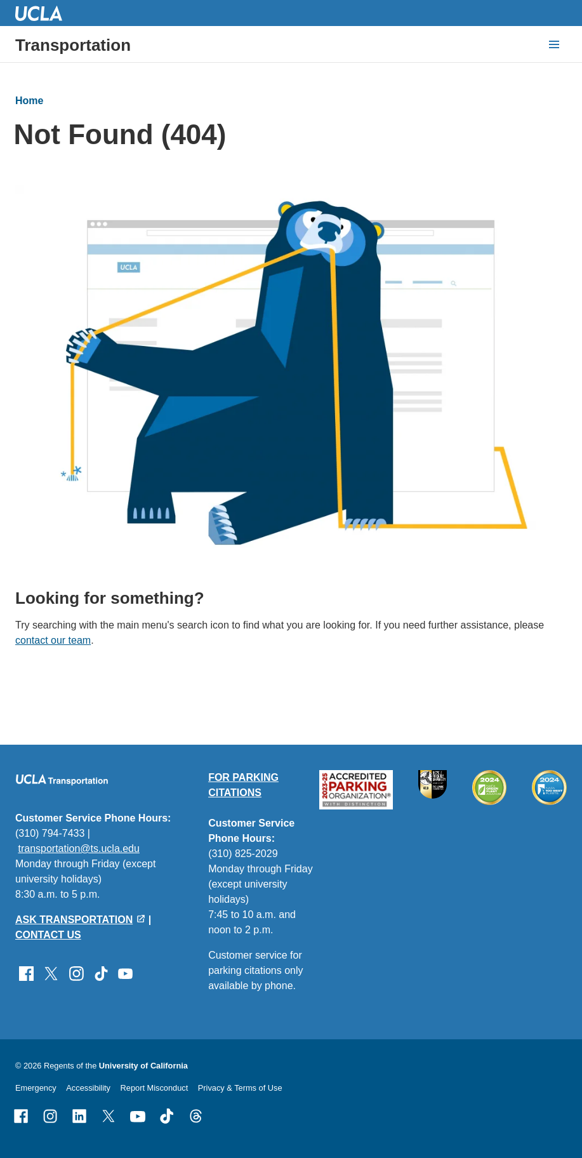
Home (29, 100)
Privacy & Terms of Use (240, 1088)
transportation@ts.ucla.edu (78, 848)
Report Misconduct (154, 1088)
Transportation (73, 45)
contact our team (53, 640)
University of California (143, 1065)
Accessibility (88, 1088)
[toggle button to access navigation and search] (554, 44)
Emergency (35, 1088)
